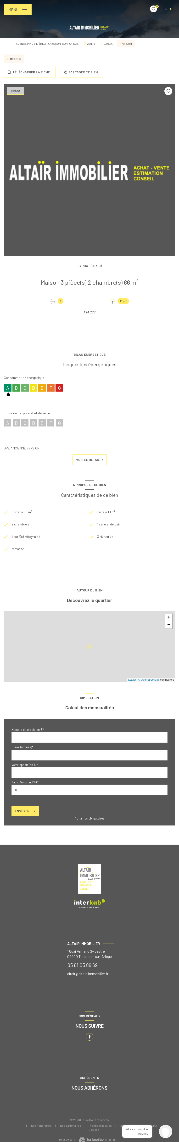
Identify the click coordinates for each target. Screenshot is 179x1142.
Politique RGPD (147, 1125)
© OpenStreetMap (149, 679)
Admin (124, 1125)
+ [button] (168, 617)
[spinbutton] (89, 790)
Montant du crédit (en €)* (27, 730)
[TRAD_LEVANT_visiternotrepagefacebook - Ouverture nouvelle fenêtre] (89, 1037)
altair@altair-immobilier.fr (87, 973)
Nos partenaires (70, 1125)
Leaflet (132, 679)
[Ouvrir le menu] (18, 9)
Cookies (94, 1129)
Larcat (108, 43)
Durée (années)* (22, 747)
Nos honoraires (41, 1125)
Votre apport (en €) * (24, 765)
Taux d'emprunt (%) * (25, 782)
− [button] (168, 624)
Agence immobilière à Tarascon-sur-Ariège (47, 43)
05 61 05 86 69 (82, 965)
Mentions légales (101, 1125)
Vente (91, 43)
